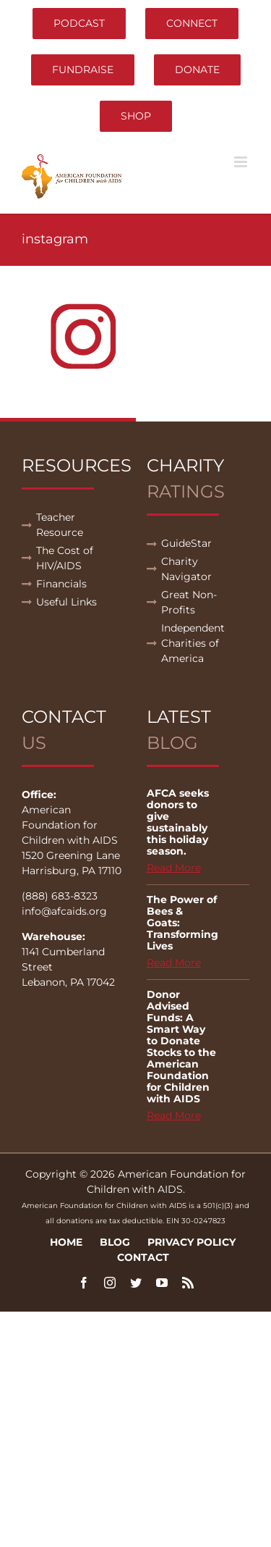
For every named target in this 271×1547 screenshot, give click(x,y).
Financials (61, 583)
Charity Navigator (186, 569)
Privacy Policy (191, 1242)
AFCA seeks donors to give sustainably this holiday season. (178, 822)
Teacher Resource (59, 525)
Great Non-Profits (189, 602)
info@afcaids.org (64, 911)
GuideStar (186, 543)
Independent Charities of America (193, 643)
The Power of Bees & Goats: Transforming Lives (182, 923)
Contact (143, 1257)
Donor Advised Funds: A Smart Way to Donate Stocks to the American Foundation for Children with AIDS (181, 1046)
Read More (174, 867)
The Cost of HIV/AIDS (64, 558)
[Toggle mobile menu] (241, 161)
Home (66, 1242)
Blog (115, 1242)
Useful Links (66, 601)
